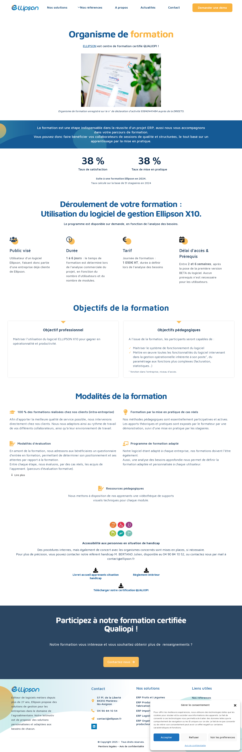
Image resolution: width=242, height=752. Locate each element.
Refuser (194, 737)
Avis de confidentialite (195, 745)
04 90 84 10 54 (107, 710)
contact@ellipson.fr (109, 718)
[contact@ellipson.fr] (92, 718)
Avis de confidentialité (131, 746)
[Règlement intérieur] (146, 570)
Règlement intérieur (146, 574)
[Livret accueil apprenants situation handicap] (95, 570)
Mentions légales (107, 746)
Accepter (166, 737)
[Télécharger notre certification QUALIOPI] (121, 585)
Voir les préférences (222, 737)
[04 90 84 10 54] (92, 710)
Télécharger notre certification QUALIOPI (121, 590)
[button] (235, 705)
